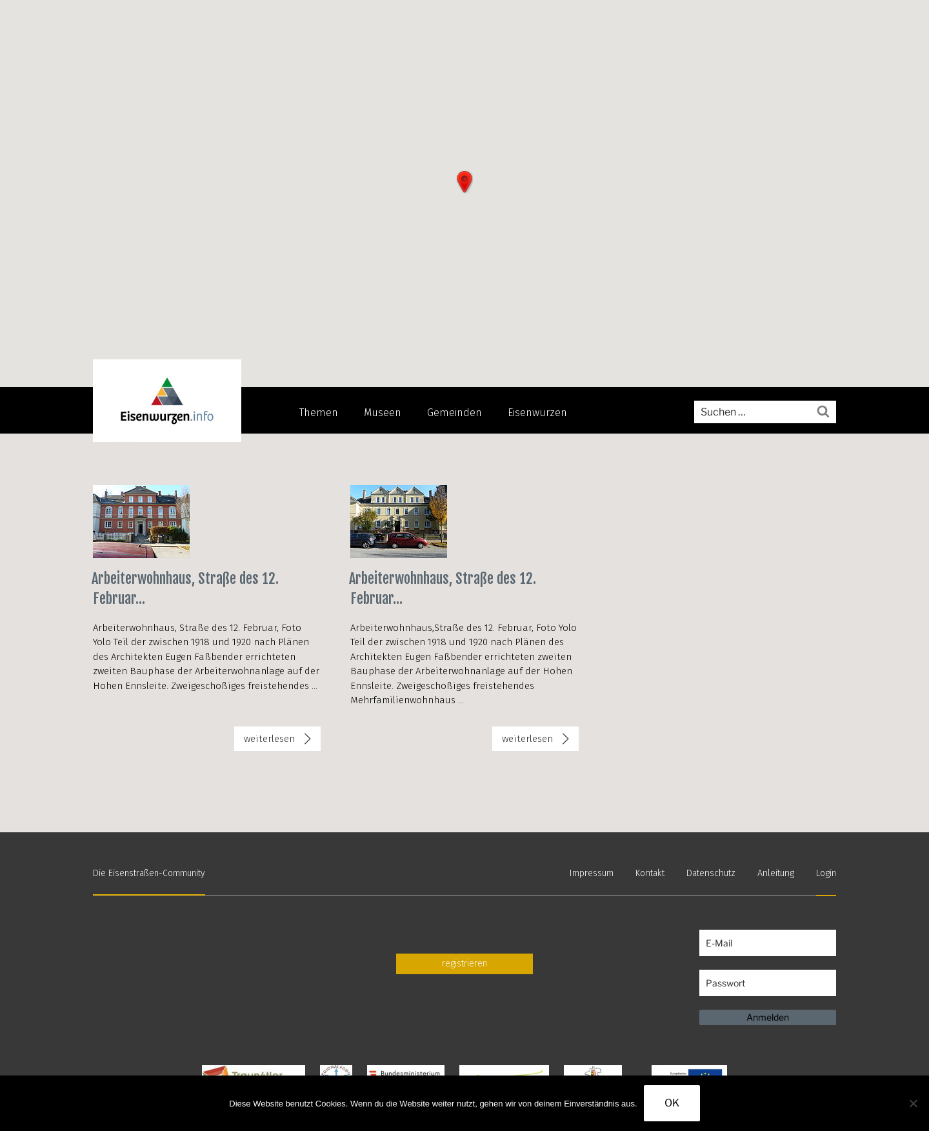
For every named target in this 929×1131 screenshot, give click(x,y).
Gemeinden (454, 412)
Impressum (595, 873)
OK (671, 1103)
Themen (318, 412)
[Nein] (912, 1103)
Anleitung (776, 873)
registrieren (464, 962)
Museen (382, 412)
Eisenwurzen (537, 412)
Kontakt (653, 873)
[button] (464, 182)
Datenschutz (713, 873)
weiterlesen (282, 741)
